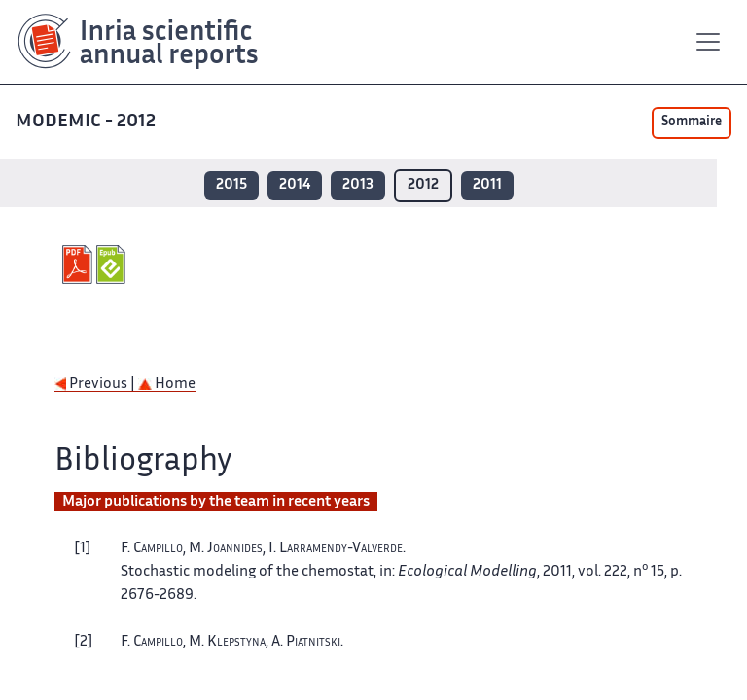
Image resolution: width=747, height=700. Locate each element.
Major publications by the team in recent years (216, 502)
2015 (231, 185)
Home (167, 384)
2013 (358, 185)
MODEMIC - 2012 (88, 122)
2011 (487, 185)
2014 (294, 185)
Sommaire (691, 122)
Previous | (96, 384)
